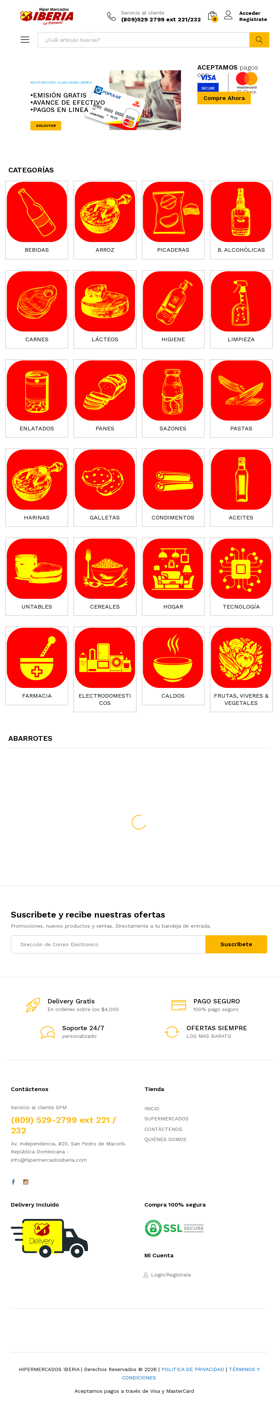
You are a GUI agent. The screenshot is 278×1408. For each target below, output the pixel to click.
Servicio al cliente (142, 13)
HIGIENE (173, 339)
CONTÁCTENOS (163, 1129)
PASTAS (241, 428)
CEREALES (105, 606)
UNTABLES (36, 606)
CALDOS (173, 695)
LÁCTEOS (105, 339)
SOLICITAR (46, 126)
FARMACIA (37, 695)
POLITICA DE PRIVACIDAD (192, 1369)
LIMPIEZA (241, 339)
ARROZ (105, 249)
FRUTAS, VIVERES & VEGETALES (241, 699)
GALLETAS (105, 517)
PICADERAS (173, 249)
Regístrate (253, 19)
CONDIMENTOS (173, 517)
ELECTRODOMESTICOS (105, 699)
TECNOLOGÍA (241, 606)
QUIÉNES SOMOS (165, 1139)
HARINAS (37, 517)
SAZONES (173, 428)
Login (157, 1275)
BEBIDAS (37, 249)
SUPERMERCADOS (166, 1118)
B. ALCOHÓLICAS (241, 249)
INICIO (151, 1108)
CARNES (37, 339)
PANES (105, 428)
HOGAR (173, 606)
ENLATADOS (37, 428)
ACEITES (241, 517)
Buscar (259, 39)
